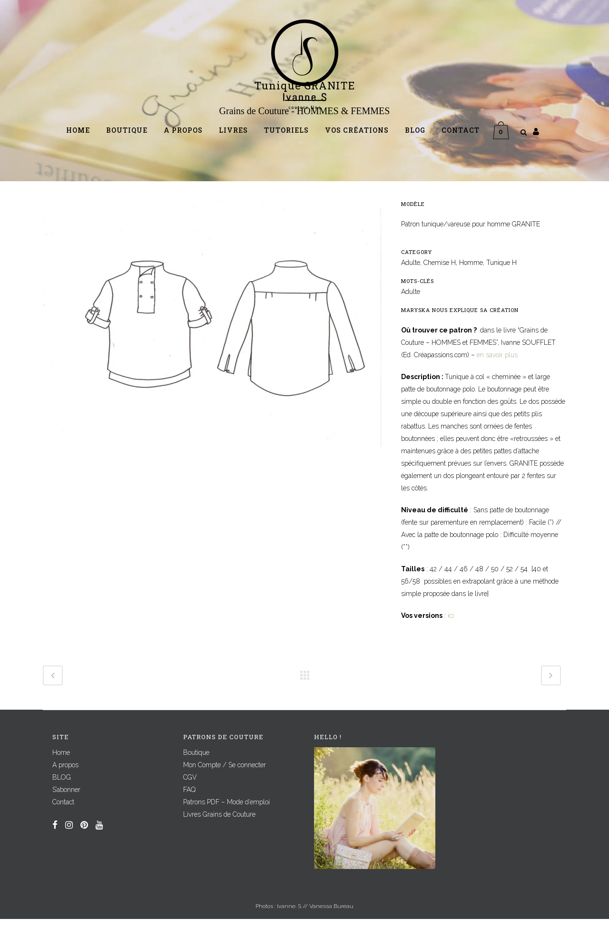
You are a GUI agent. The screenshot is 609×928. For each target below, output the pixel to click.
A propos (65, 774)
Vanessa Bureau (331, 915)
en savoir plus (497, 364)
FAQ (189, 798)
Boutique (196, 761)
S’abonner (66, 798)
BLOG (61, 786)
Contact (63, 811)
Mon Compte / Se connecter (224, 774)
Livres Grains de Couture (219, 823)
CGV (190, 786)
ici (451, 624)
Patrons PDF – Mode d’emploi (226, 811)
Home (61, 761)
